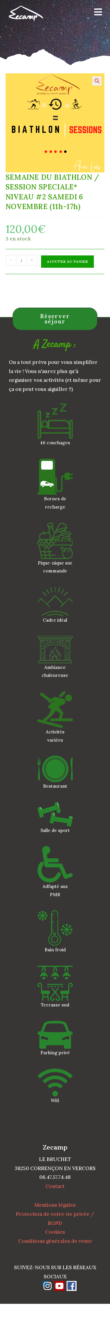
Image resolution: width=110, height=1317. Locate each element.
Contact (55, 1186)
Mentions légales (55, 1205)
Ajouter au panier (67, 261)
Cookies (55, 1232)
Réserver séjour (55, 319)
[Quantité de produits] (21, 260)
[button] (96, 81)
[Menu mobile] (96, 13)
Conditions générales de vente (55, 1241)
